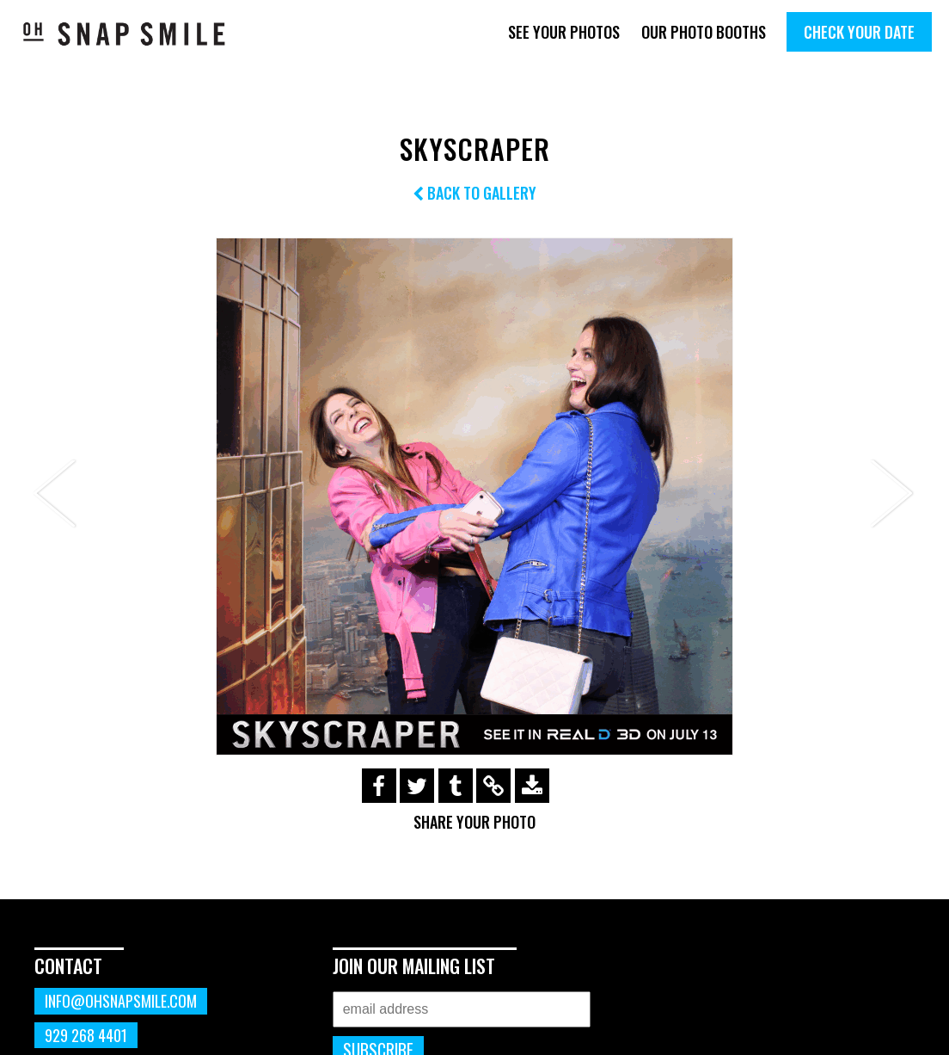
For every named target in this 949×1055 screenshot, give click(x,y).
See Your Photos (564, 32)
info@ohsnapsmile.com (121, 1001)
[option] (474, 497)
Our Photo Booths (703, 32)
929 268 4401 (86, 1035)
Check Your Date (859, 32)
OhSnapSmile (124, 34)
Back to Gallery (474, 193)
